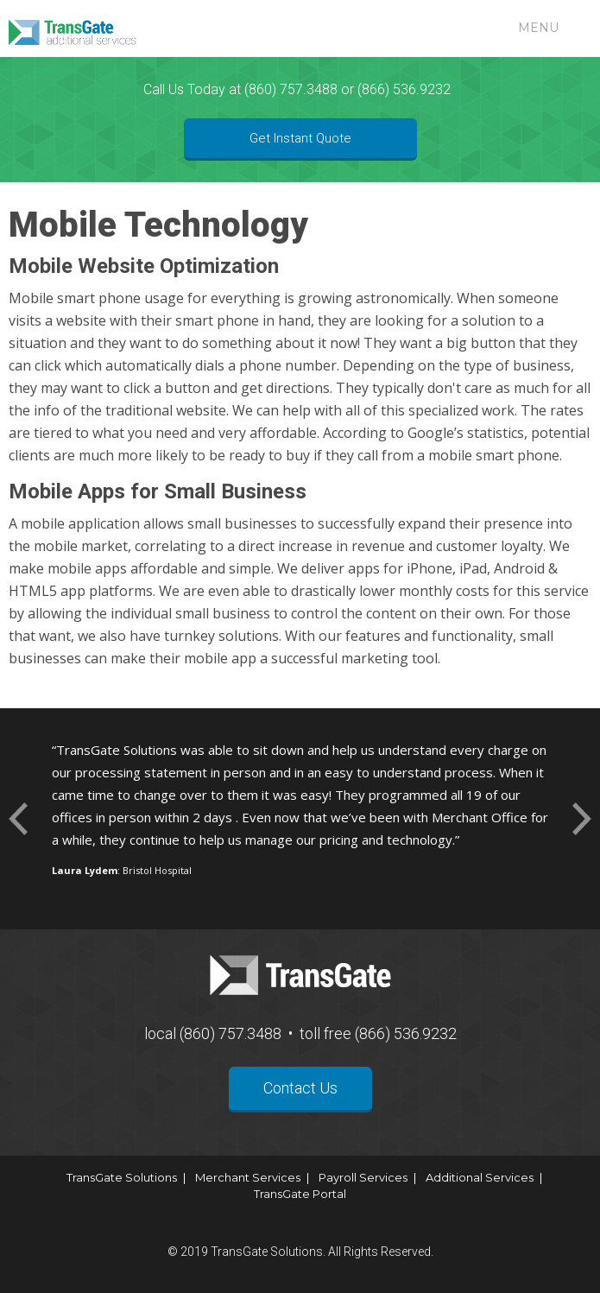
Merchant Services (247, 1177)
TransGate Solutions (121, 1177)
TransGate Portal (300, 1194)
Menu (538, 28)
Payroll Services (363, 1177)
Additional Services (480, 1177)
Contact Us (300, 1088)
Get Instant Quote (300, 138)
